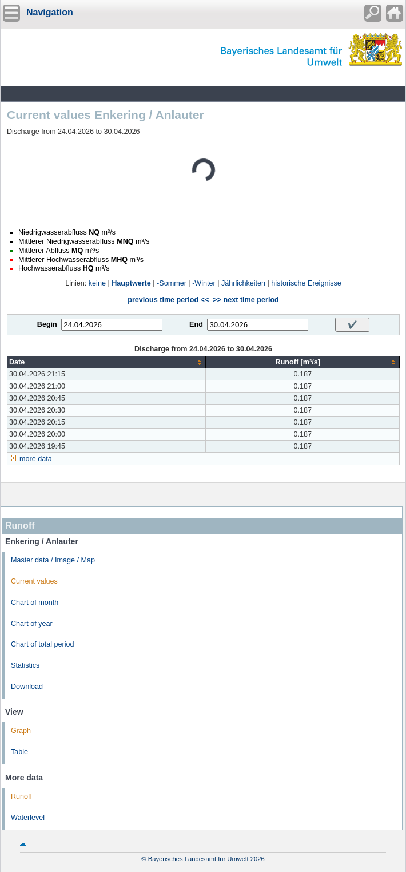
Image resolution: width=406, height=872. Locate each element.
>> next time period (245, 300)
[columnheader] (106, 362)
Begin (47, 324)
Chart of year (32, 624)
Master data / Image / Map (53, 560)
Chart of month (34, 602)
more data (35, 459)
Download (27, 687)
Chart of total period (42, 644)
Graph (21, 731)
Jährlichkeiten (243, 283)
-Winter (204, 283)
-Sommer (171, 283)
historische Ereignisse (306, 283)
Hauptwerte (131, 283)
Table (19, 752)
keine (97, 283)
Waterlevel (28, 818)
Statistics (25, 665)
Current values (34, 581)
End (196, 324)
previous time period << (168, 300)
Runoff (21, 796)
